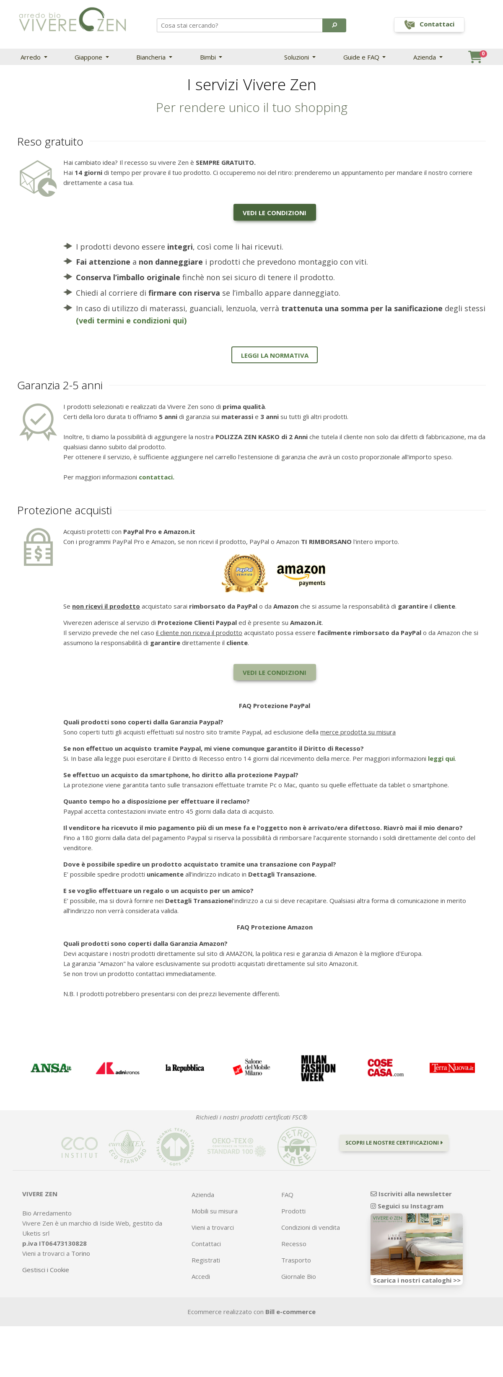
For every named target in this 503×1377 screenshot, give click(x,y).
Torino (80, 1253)
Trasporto (296, 1260)
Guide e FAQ (362, 57)
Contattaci (206, 1243)
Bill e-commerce (290, 1311)
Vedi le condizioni (274, 212)
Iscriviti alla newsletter (411, 1194)
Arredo (31, 57)
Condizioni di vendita (310, 1227)
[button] (334, 25)
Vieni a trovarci (213, 1227)
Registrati (206, 1260)
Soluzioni (297, 57)
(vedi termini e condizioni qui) (131, 320)
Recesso (293, 1243)
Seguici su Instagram (407, 1206)
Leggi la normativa (275, 355)
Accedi (201, 1276)
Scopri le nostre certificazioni (394, 1142)
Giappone (89, 57)
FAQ (287, 1194)
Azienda (425, 57)
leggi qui (441, 758)
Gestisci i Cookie (45, 1269)
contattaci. (156, 477)
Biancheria (151, 57)
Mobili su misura (215, 1211)
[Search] (240, 25)
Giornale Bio (298, 1276)
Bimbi (209, 57)
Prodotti (293, 1211)
